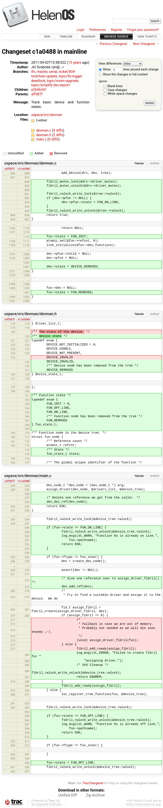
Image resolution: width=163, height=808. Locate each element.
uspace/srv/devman (46, 115)
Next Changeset (144, 44)
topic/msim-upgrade (62, 81)
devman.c (44, 130)
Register (116, 30)
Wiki (47, 36)
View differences (110, 64)
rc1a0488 (24, 168)
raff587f (10, 168)
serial (53, 72)
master (42, 72)
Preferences (97, 30)
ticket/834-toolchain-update (53, 74)
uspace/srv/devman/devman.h (30, 314)
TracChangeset (92, 783)
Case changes (117, 90)
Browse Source (116, 36)
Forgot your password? (143, 30)
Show (105, 69)
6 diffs (53, 139)
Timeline (66, 36)
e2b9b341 (39, 90)
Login (81, 30)
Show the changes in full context (123, 74)
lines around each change (135, 69)
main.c (41, 139)
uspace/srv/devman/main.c (27, 476)
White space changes (122, 94)
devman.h (44, 135)
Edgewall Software (48, 804)
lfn (33, 72)
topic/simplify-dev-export (50, 85)
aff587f (36, 94)
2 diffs (58, 135)
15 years (74, 62)
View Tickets (147, 36)
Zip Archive (95, 795)
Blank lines (115, 86)
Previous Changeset (113, 44)
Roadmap (88, 36)
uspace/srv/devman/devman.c (30, 163)
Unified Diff (67, 795)
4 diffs (58, 130)
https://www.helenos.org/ (143, 804)
